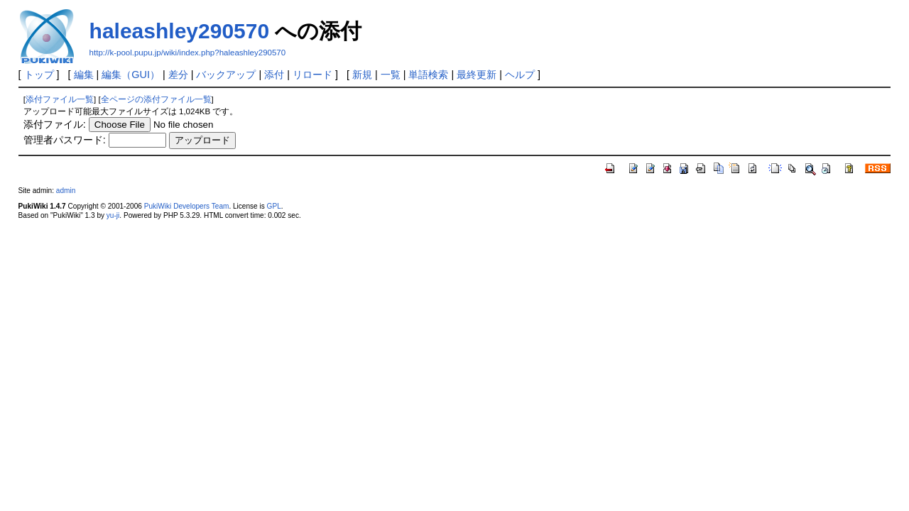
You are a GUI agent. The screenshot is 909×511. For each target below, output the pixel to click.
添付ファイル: (54, 124)
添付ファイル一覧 (60, 99)
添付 (274, 74)
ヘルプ (520, 74)
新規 (362, 74)
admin (65, 190)
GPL (274, 206)
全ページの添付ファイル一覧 (156, 99)
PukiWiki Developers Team (186, 206)
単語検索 (428, 74)
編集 (84, 74)
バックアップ (226, 74)
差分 (178, 74)
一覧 (391, 74)
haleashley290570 (179, 31)
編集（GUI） (131, 74)
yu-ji (113, 215)
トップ (39, 74)
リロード (312, 74)
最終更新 (476, 74)
